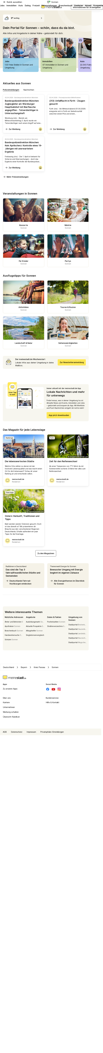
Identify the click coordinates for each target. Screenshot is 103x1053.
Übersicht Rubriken (11, 717)
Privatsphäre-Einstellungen (52, 732)
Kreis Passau (37, 667)
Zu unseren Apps (10, 689)
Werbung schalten (11, 712)
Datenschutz (16, 732)
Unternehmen (9, 707)
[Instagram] (59, 689)
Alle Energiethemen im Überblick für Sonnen (67, 582)
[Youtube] (53, 689)
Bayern (21, 667)
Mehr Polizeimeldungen (15, 176)
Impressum (31, 732)
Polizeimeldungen (11, 89)
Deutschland (8, 667)
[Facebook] (48, 689)
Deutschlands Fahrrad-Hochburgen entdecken (18, 582)
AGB (5, 732)
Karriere (6, 702)
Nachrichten (28, 89)
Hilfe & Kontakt (52, 702)
